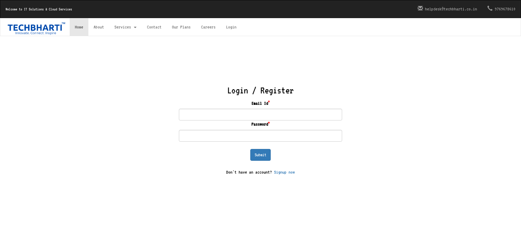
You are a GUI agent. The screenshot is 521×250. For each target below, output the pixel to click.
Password (260, 124)
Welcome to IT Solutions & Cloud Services (39, 9)
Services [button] (125, 27)
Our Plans (181, 27)
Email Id (260, 103)
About (99, 27)
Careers (208, 27)
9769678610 (501, 8)
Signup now (284, 172)
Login (231, 27)
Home (79, 27)
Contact (154, 27)
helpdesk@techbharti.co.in (447, 8)
